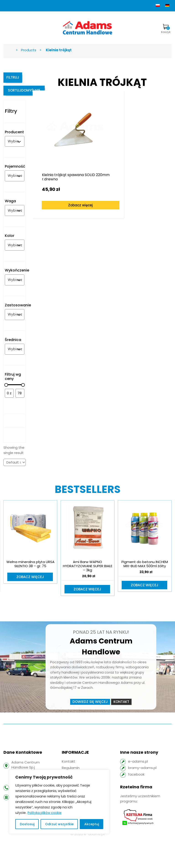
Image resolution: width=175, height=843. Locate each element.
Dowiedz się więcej (90, 705)
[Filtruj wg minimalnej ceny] (9, 396)
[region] (59, 802)
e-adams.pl (138, 765)
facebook (136, 778)
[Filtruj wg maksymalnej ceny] (19, 396)
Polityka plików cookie (45, 812)
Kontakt (121, 705)
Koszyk (165, 29)
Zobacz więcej (68, 188)
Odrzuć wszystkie (59, 824)
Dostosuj (27, 824)
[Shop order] (14, 465)
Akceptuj (91, 824)
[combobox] (13, 144)
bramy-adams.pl (142, 771)
